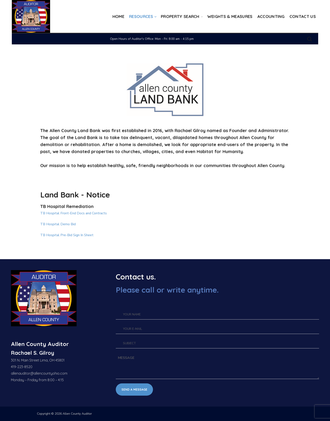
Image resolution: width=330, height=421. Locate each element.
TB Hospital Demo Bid (58, 224)
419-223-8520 (21, 367)
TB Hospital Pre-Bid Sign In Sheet (66, 235)
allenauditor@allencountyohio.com (39, 373)
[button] (309, 38)
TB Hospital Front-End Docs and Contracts (73, 213)
